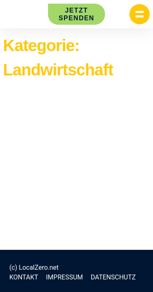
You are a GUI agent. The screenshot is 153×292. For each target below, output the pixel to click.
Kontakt (23, 277)
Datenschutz (113, 277)
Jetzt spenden (76, 14)
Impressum (64, 277)
